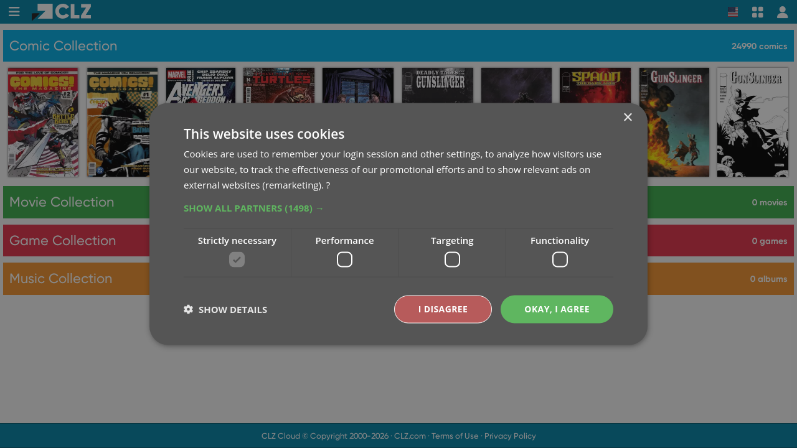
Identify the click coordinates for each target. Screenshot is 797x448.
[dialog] (398, 224)
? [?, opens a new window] (328, 184)
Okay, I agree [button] (557, 309)
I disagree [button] (443, 309)
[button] (398, 207)
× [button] (627, 118)
